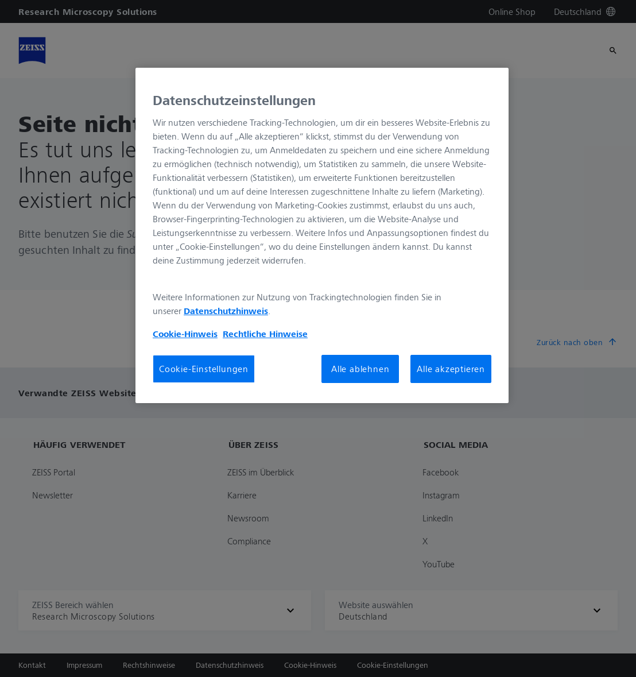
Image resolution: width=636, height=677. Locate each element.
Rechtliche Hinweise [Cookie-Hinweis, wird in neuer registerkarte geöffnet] (265, 333)
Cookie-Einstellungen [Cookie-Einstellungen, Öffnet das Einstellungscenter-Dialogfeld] (204, 368)
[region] (322, 235)
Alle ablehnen (360, 368)
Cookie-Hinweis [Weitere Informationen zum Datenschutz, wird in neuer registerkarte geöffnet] (185, 333)
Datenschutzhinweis (226, 310)
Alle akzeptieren (451, 368)
